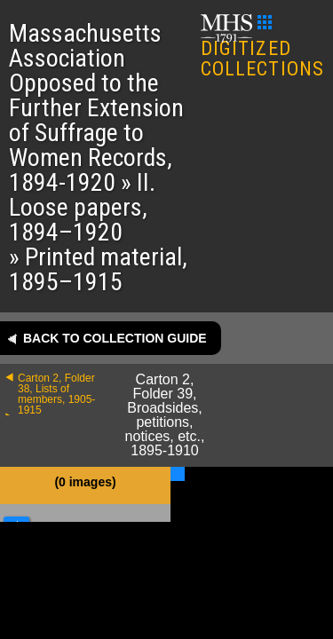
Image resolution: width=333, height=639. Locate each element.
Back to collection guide (115, 338)
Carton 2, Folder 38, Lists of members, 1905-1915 (56, 394)
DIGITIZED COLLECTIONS (262, 47)
